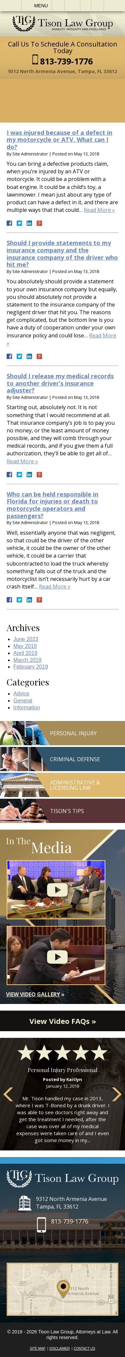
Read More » (99, 210)
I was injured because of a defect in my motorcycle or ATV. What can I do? (59, 140)
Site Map (38, 1348)
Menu (41, 5)
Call (58, 5)
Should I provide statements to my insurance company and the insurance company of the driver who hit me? (62, 253)
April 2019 (25, 653)
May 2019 (25, 646)
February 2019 (30, 667)
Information (26, 707)
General (22, 700)
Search (97, 5)
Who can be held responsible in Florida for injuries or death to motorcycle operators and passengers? (52, 505)
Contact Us (84, 1348)
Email (72, 5)
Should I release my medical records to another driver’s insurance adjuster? (60, 383)
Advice (21, 693)
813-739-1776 (66, 61)
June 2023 (25, 639)
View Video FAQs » (62, 1021)
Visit (85, 5)
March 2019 (27, 660)
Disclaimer (59, 1348)
